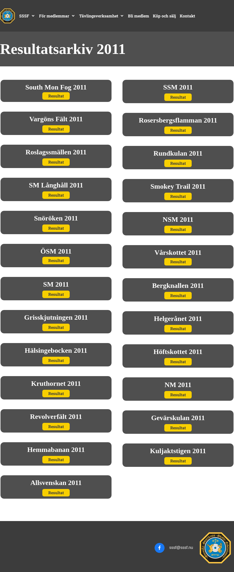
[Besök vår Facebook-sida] (160, 548)
